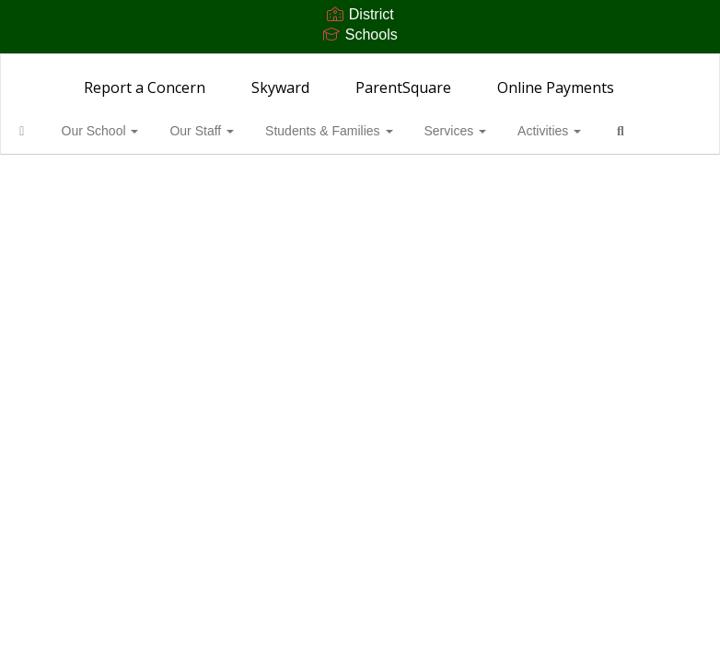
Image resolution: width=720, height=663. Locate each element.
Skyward (280, 87)
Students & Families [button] (346, 130)
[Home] (51, 131)
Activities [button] (559, 130)
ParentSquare (403, 87)
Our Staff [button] (223, 130)
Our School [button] (125, 130)
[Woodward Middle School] (360, 65)
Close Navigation (91, 184)
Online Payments (555, 87)
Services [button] (469, 130)
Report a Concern (144, 87)
